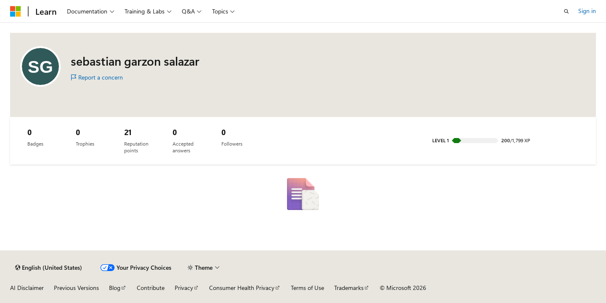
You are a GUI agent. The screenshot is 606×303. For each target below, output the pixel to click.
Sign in (587, 11)
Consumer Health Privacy (241, 288)
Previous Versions (76, 288)
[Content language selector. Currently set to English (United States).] (48, 267)
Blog (114, 288)
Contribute (151, 288)
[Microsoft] (15, 11)
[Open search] (566, 11)
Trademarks (349, 288)
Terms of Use (307, 288)
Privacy (184, 288)
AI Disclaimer (27, 288)
